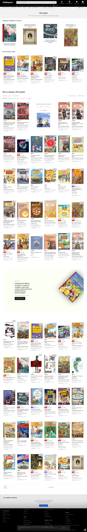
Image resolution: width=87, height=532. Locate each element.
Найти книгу (43, 505)
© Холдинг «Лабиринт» (71, 529)
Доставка (68, 518)
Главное (28, 5)
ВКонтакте (5, 513)
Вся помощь (68, 523)
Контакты (45, 7)
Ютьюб (4, 516)
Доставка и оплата (5, 7)
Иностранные (22, 5)
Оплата (67, 516)
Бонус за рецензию (28, 522)
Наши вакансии (48, 524)
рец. (13, 56)
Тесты (46, 511)
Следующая (51, 487)
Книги (17, 5)
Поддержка (51, 7)
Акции (25, 518)
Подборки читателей (49, 509)
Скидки (29, 7)
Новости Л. (47, 513)
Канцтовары (37, 5)
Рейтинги (19, 7)
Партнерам (47, 522)
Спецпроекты (47, 516)
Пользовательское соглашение (72, 525)
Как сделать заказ (69, 514)
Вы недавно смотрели (10, 497)
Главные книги (27, 520)
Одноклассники (6, 518)
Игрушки (43, 5)
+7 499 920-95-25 (35, 7)
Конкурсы (47, 514)
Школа (32, 5)
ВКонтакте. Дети (6, 514)
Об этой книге (20, 298)
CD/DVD (25, 511)
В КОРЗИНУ (6, 82)
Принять (63, 527)
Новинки (24, 7)
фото (13, 57)
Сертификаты (13, 7)
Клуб (51, 5)
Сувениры (26, 513)
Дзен (4, 520)
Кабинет (67, 509)
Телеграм (5, 521)
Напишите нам (69, 521)
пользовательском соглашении (36, 527)
